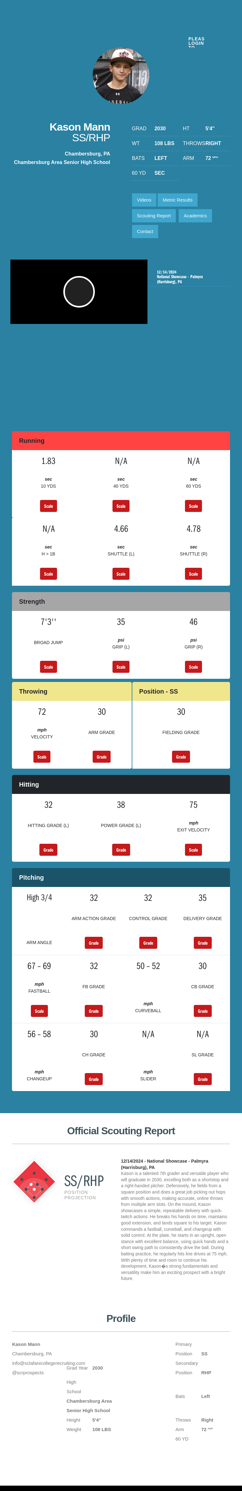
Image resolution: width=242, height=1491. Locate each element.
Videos (144, 200)
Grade (102, 757)
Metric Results (178, 200)
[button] (79, 295)
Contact (145, 231)
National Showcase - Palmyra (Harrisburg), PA (189, 277)
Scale (48, 506)
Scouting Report (154, 215)
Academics (195, 215)
